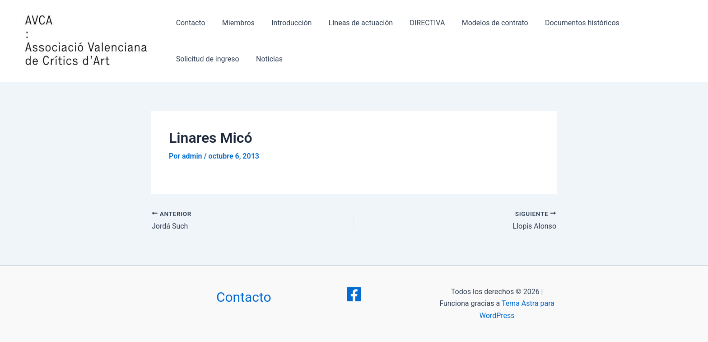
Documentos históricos (566, 23)
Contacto (189, 23)
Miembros (235, 23)
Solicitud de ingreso (649, 23)
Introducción (286, 23)
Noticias (188, 59)
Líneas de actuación (352, 23)
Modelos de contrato (481, 23)
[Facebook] (354, 294)
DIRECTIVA (416, 23)
